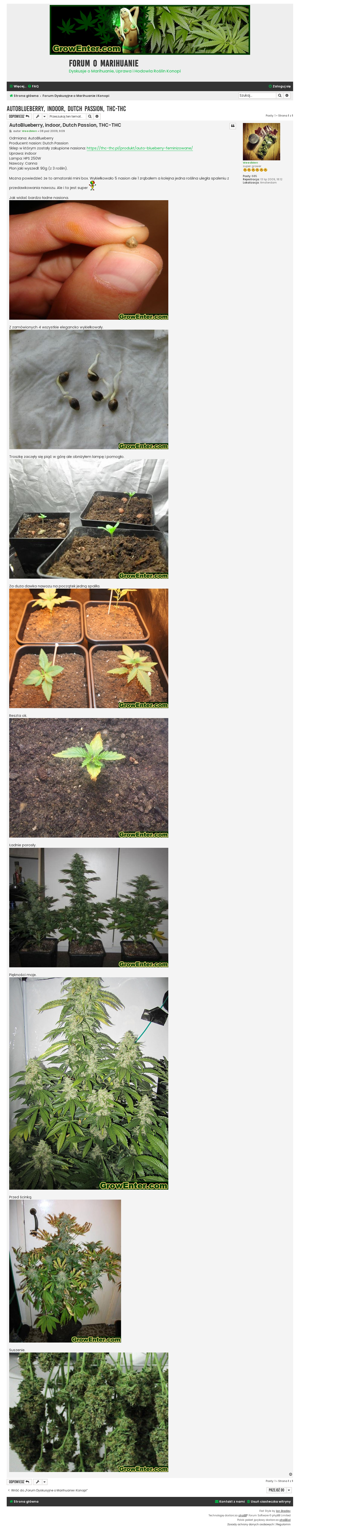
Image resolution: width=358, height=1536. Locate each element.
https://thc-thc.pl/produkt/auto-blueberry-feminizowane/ (140, 148)
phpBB (242, 1515)
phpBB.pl (285, 1520)
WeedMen (250, 163)
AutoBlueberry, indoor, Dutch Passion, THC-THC (66, 109)
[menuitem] (33, 86)
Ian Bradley (283, 1511)
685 (254, 176)
